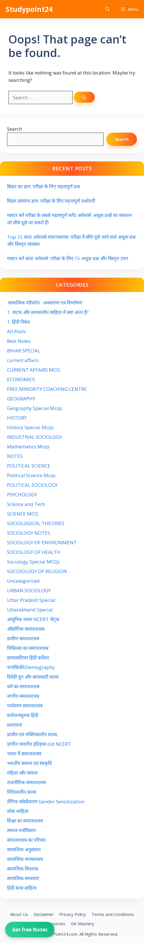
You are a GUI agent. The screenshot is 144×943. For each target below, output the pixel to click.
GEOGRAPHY (21, 398)
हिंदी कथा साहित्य (22, 888)
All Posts (16, 331)
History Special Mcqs (30, 427)
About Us (19, 914)
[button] (107, 9)
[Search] (84, 97)
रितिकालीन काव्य (22, 792)
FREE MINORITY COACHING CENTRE (47, 389)
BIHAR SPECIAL (23, 350)
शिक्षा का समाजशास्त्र (25, 820)
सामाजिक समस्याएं (23, 878)
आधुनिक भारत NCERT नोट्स (33, 619)
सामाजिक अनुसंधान (23, 849)
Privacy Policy (72, 914)
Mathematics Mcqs (28, 446)
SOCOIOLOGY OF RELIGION (37, 571)
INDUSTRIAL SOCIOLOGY (34, 437)
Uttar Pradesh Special (31, 600)
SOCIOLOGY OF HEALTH (33, 552)
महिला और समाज (22, 772)
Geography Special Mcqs (34, 408)
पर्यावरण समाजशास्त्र (24, 705)
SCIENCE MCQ (22, 513)
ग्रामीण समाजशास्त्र (23, 638)
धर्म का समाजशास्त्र (23, 686)
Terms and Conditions (112, 914)
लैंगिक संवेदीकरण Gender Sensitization (45, 801)
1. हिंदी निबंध (18, 322)
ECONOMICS (21, 379)
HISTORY (17, 418)
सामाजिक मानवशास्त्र (25, 859)
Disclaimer (44, 914)
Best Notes (19, 341)
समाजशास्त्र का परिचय (26, 840)
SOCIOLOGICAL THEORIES (35, 523)
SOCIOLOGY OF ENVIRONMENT (41, 542)
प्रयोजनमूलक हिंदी (22, 715)
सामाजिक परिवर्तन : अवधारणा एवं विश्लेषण (44, 302)
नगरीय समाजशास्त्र (23, 696)
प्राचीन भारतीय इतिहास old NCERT (39, 744)
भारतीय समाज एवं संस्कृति (29, 763)
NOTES (15, 456)
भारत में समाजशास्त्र (24, 753)
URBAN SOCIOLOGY (29, 590)
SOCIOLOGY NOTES (28, 533)
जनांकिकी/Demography (31, 667)
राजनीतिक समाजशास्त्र (26, 782)
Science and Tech (26, 504)
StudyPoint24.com (59, 934)
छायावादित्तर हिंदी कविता (28, 657)
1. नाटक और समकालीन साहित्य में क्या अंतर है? (48, 312)
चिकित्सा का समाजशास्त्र (27, 648)
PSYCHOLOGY (22, 494)
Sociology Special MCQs (33, 561)
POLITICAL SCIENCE (28, 465)
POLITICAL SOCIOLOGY (32, 485)
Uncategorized (23, 581)
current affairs (23, 360)
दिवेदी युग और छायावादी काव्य (33, 677)
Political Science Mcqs (31, 475)
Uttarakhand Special (30, 609)
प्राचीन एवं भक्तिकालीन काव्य (32, 734)
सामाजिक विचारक (22, 868)
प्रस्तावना (14, 724)
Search (14, 129)
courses (57, 923)
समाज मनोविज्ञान (21, 830)
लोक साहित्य (18, 811)
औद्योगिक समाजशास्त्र (25, 629)
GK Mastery (82, 923)
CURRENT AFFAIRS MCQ (33, 370)
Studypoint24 (29, 9)
